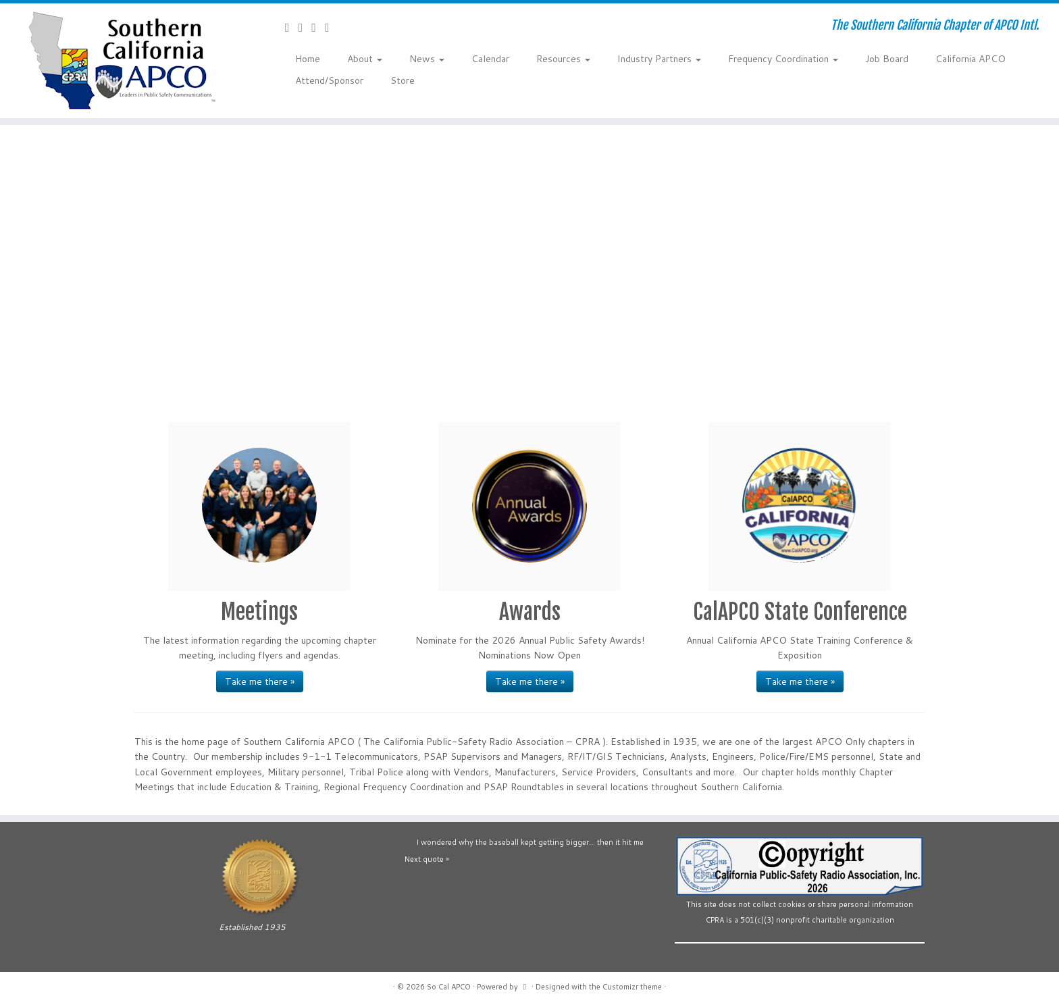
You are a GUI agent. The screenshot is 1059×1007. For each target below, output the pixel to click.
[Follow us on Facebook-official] (305, 27)
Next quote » (427, 859)
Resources (563, 59)
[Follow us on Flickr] (331, 27)
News (426, 59)
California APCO (970, 59)
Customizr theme (632, 986)
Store (402, 80)
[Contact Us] (292, 27)
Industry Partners (659, 59)
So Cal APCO (449, 986)
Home (307, 59)
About (364, 59)
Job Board (886, 59)
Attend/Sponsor (329, 80)
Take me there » (259, 681)
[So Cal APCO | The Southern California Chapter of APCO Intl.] (122, 60)
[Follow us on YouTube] (318, 27)
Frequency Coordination (783, 59)
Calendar (490, 59)
